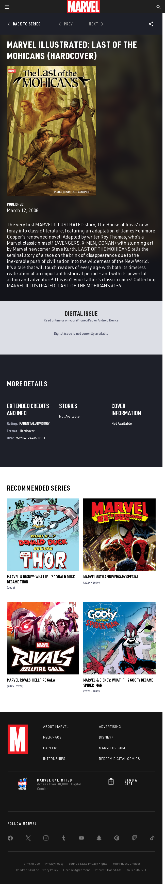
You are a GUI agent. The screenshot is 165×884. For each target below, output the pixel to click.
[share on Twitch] (134, 839)
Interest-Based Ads (108, 870)
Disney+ (106, 737)
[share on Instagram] (45, 839)
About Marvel (56, 727)
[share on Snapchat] (99, 839)
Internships (54, 759)
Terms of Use (31, 863)
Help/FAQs (52, 737)
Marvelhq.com (112, 748)
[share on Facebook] (10, 839)
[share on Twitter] (28, 839)
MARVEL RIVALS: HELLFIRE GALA (31, 680)
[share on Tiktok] (152, 839)
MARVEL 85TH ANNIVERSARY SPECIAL (111, 576)
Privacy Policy (54, 863)
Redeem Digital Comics (119, 759)
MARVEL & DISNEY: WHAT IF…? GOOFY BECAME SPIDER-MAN (118, 682)
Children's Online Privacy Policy (37, 870)
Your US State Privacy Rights (88, 863)
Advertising (110, 727)
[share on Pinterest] (116, 839)
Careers (51, 748)
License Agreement (76, 870)
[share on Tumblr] (63, 839)
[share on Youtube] (81, 839)
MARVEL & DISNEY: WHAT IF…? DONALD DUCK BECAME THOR (41, 579)
